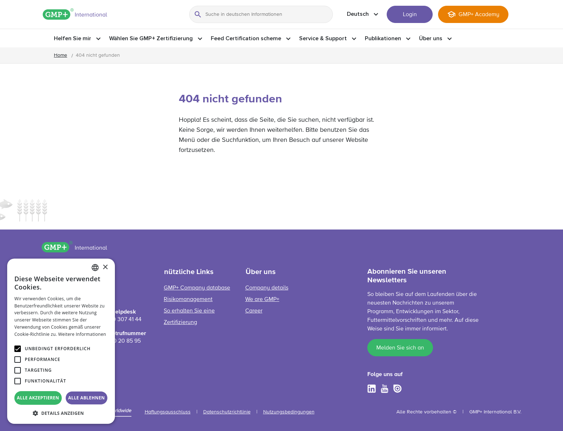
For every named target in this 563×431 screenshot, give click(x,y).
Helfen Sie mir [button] (72, 38)
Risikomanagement (188, 299)
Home (60, 55)
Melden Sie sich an (400, 348)
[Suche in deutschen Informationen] (261, 14)
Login (410, 15)
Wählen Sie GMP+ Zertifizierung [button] (151, 38)
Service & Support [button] (323, 38)
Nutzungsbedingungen (289, 411)
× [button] (105, 267)
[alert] (61, 341)
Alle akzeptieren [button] (38, 398)
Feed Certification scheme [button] (246, 38)
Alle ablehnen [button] (86, 398)
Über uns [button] (430, 38)
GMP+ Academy (479, 15)
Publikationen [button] (383, 38)
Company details (266, 288)
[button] (61, 413)
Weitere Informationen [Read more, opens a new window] (82, 334)
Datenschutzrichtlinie (227, 411)
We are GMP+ (262, 299)
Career (253, 311)
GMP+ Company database (197, 288)
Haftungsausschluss (168, 411)
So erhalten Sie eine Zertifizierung (189, 316)
